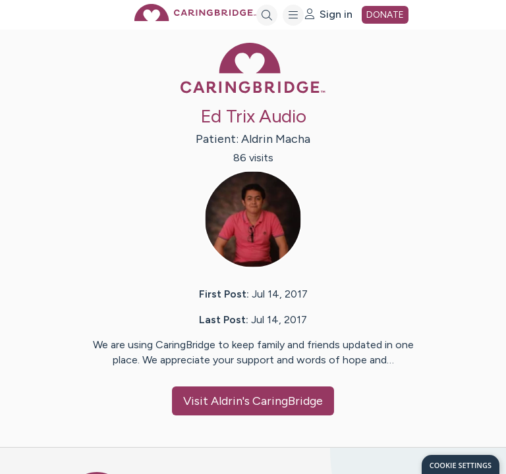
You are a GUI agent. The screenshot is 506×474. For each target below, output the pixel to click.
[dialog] (460, 464)
